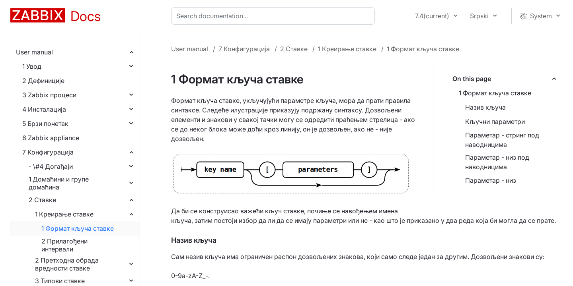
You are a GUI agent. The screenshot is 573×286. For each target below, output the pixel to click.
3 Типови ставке (60, 281)
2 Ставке (42, 200)
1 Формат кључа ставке (77, 228)
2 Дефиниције (43, 81)
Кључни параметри (495, 122)
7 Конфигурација (48, 152)
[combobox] (274, 15)
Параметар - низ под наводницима (497, 162)
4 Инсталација (44, 109)
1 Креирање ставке (64, 214)
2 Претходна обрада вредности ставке (67, 264)
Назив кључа (485, 107)
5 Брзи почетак (45, 124)
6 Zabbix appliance (50, 138)
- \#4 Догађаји (51, 166)
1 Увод (31, 66)
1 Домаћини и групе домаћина (59, 183)
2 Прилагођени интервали (64, 245)
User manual (34, 52)
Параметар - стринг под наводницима (502, 140)
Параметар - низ (490, 180)
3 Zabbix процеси (49, 95)
